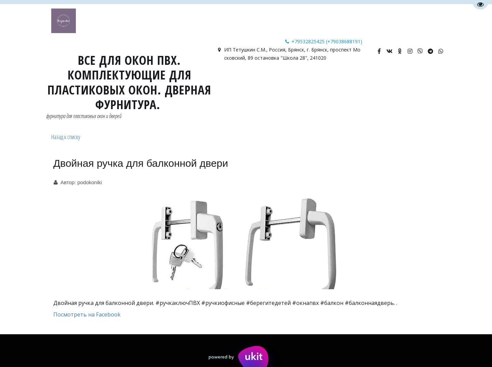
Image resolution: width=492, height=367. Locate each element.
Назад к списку (65, 137)
